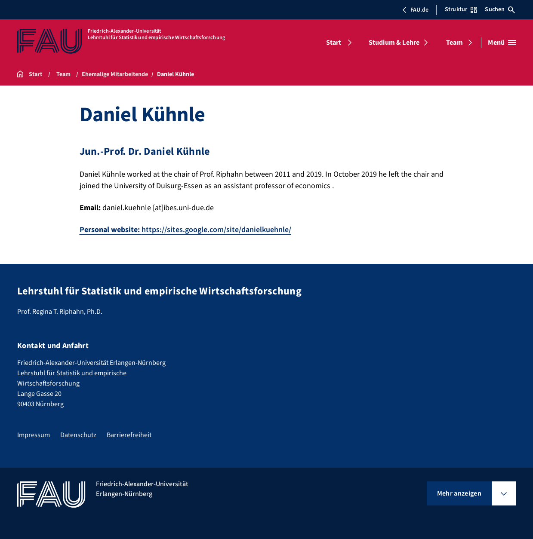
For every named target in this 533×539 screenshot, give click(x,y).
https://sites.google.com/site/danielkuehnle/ (185, 229)
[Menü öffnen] (502, 42)
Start (334, 42)
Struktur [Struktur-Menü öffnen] (461, 9)
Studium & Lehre (394, 42)
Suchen (500, 9)
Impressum (33, 435)
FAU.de (415, 10)
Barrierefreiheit (129, 435)
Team (454, 42)
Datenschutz (78, 435)
